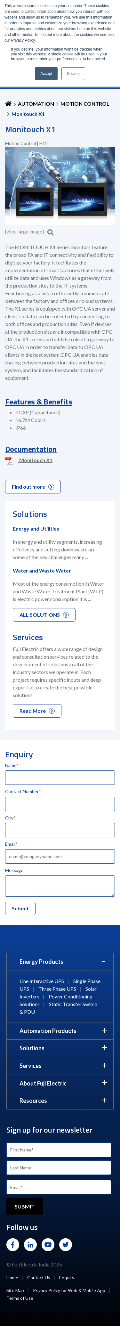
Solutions (32, 1048)
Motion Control (84, 104)
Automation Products (48, 1030)
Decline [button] (73, 73)
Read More (37, 711)
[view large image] (29, 231)
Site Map (15, 1290)
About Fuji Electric (43, 1083)
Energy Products (41, 961)
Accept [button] (46, 73)
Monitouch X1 (28, 461)
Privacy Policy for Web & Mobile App (69, 1290)
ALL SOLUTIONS (44, 615)
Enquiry (66, 1277)
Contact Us (38, 1277)
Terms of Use (19, 1298)
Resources (33, 1100)
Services (31, 1065)
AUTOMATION (36, 104)
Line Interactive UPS (42, 981)
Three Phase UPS (57, 989)
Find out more (33, 487)
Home (12, 1277)
